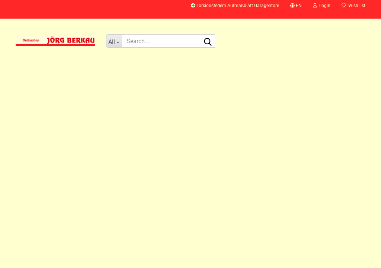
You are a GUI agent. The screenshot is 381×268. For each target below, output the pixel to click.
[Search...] (114, 41)
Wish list (353, 5)
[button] (296, 9)
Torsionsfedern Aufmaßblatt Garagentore (235, 5)
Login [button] (321, 5)
